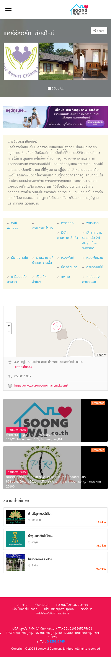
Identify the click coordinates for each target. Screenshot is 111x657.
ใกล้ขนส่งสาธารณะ (91, 279)
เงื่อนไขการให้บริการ (24, 609)
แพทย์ (63, 277)
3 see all (56, 88)
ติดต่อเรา (86, 609)
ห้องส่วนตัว (67, 267)
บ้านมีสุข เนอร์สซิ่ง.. (40, 513)
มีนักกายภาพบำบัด (67, 235)
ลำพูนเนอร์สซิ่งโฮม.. (40, 536)
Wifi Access (12, 225)
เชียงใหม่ (36, 520)
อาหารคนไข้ (92, 267)
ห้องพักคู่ (65, 258)
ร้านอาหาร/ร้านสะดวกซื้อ (42, 260)
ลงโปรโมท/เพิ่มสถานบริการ (52, 613)
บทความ (22, 604)
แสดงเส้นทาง (23, 367)
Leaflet (101, 354)
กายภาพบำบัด (42, 225)
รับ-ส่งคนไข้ (17, 258)
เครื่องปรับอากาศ (17, 279)
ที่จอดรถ (65, 223)
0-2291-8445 (55, 641)
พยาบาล (90, 223)
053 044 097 (22, 376)
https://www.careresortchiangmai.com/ (41, 386)
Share (98, 30)
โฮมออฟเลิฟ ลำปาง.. (41, 559)
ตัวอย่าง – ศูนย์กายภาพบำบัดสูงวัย (31, 435)
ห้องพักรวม (92, 258)
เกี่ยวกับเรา (41, 604)
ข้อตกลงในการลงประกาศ (72, 604)
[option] (21, 61)
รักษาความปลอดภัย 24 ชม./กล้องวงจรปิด (92, 240)
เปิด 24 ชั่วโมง (39, 279)
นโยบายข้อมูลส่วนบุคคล (59, 609)
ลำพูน (34, 542)
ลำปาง (35, 566)
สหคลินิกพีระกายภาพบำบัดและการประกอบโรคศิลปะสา (46, 477)
